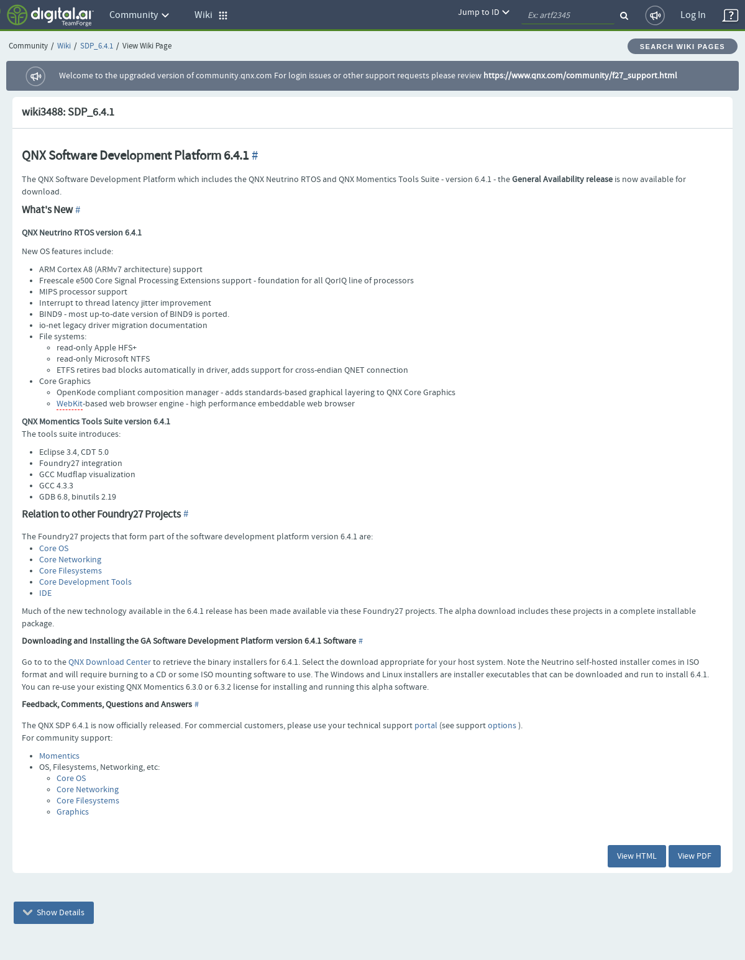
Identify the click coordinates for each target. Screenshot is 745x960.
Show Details (54, 912)
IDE (45, 593)
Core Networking (70, 559)
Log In (693, 15)
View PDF (694, 856)
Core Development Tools (85, 582)
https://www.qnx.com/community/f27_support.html (580, 75)
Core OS (53, 548)
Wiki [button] (211, 15)
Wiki (64, 46)
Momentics (59, 756)
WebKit (70, 403)
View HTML (637, 856)
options (502, 725)
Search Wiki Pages (682, 46)
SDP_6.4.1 (96, 46)
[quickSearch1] (568, 15)
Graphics (73, 812)
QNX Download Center (109, 662)
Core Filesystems (70, 571)
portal (425, 725)
